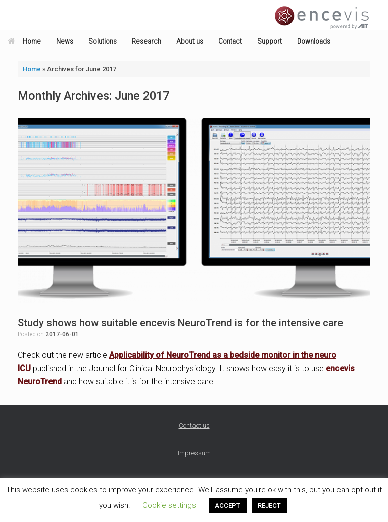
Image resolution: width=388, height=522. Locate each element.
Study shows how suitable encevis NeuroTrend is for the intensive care (180, 323)
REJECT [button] (269, 505)
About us (189, 41)
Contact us (194, 425)
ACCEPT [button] (227, 505)
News (64, 41)
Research (146, 41)
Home (24, 41)
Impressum (194, 453)
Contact (230, 41)
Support (269, 41)
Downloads (313, 41)
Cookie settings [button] (169, 505)
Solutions (102, 41)
